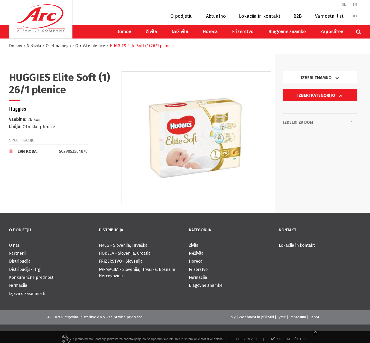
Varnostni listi (330, 16)
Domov (123, 31)
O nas (14, 245)
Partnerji (17, 253)
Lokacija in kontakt (259, 16)
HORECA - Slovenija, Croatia (125, 253)
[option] (196, 138)
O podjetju (181, 16)
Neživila (180, 31)
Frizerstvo (243, 31)
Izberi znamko (320, 77)
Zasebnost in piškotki (256, 317)
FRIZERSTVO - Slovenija (121, 261)
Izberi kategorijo (320, 95)
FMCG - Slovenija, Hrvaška (123, 245)
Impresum (297, 317)
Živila (151, 31)
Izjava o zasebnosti (27, 293)
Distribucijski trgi (25, 269)
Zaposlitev (331, 31)
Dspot (314, 317)
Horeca (210, 31)
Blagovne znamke (287, 31)
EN (355, 4)
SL (344, 4)
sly (233, 317)
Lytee (281, 317)
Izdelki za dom (318, 122)
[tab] (48, 151)
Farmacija (18, 285)
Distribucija (20, 261)
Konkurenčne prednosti (31, 277)
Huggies (17, 109)
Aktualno (216, 16)
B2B (297, 16)
